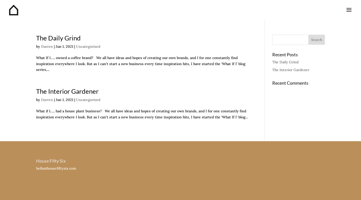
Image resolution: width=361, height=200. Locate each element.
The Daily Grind (58, 38)
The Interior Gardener (67, 91)
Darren (47, 46)
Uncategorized (88, 46)
